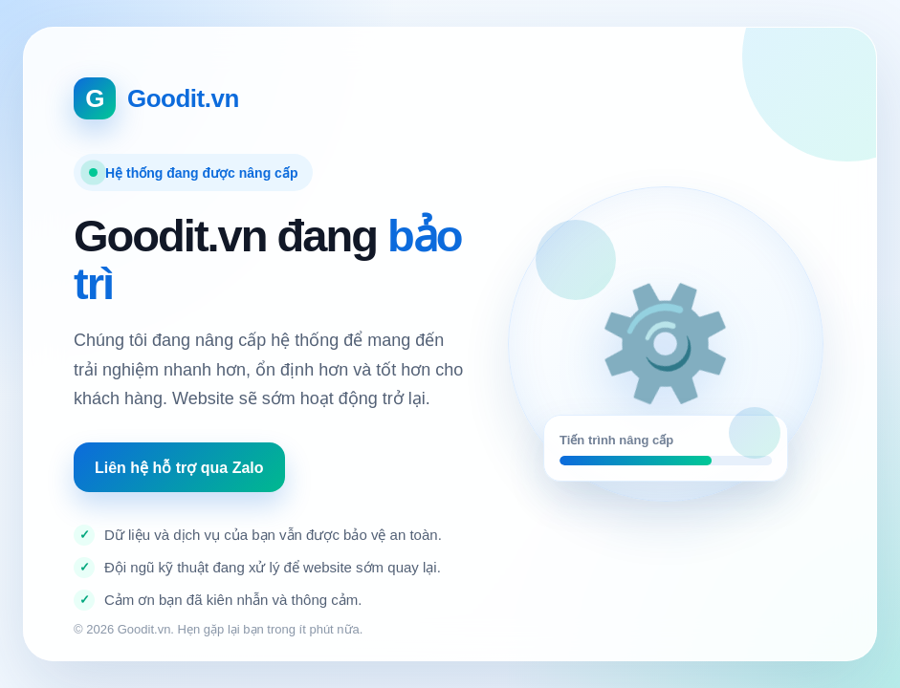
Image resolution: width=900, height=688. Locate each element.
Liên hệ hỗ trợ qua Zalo (179, 468)
